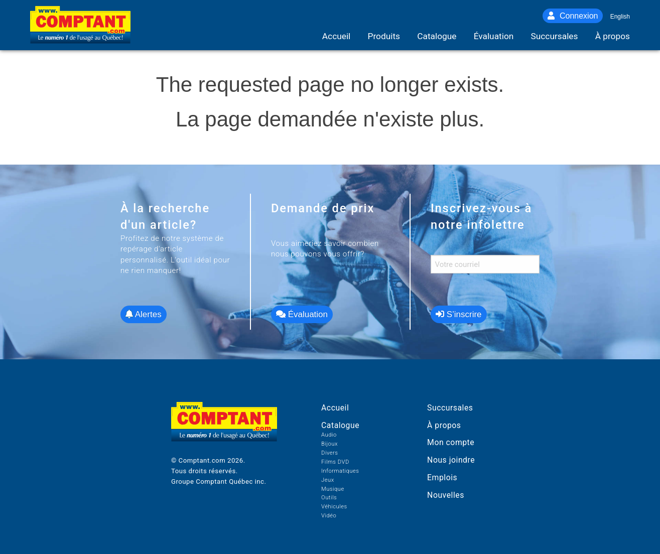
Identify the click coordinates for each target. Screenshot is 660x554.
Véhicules (334, 506)
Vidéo (328, 515)
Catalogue (340, 425)
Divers (329, 453)
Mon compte (450, 442)
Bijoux (329, 444)
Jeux (327, 480)
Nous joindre (451, 460)
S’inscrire (459, 314)
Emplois (442, 477)
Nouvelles (445, 495)
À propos (444, 425)
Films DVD (335, 462)
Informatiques (340, 471)
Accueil (335, 407)
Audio (329, 435)
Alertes (143, 314)
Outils (329, 497)
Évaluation (302, 314)
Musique (332, 489)
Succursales (450, 407)
